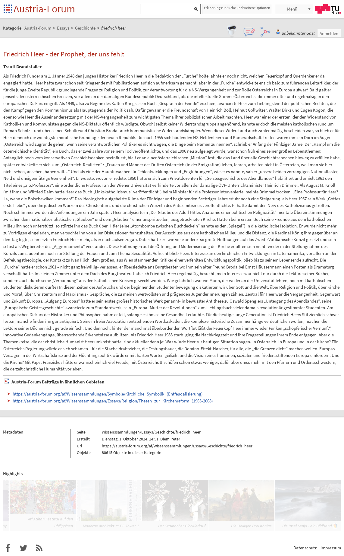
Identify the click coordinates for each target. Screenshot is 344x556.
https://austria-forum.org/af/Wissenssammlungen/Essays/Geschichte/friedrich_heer (177, 446)
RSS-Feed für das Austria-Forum (39, 548)
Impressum (331, 548)
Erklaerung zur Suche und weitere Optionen (237, 7)
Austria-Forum (44, 8)
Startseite (8, 9)
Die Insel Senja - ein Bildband (307, 526)
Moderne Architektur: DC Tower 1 (111, 526)
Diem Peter (170, 439)
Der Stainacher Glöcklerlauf (181, 526)
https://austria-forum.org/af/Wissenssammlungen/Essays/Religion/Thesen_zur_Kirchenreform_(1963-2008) (113, 401)
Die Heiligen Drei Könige (251, 526)
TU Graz (328, 9)
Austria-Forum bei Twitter (23, 548)
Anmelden (329, 33)
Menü (292, 9)
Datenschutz (305, 548)
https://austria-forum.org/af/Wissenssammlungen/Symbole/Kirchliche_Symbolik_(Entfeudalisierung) (108, 394)
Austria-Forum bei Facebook (8, 548)
